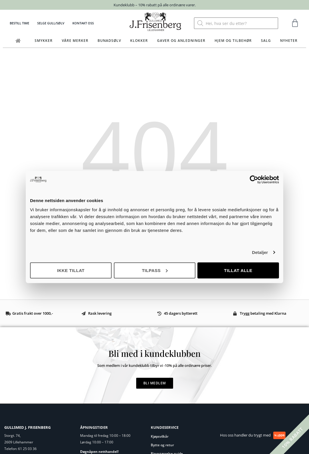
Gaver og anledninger (181, 40)
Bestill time (19, 23)
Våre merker (75, 40)
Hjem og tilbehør (233, 40)
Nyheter (289, 40)
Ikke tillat (70, 270)
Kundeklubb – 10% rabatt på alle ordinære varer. (155, 4)
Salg (266, 40)
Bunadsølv (109, 40)
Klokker (139, 40)
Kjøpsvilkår (160, 436)
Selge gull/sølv (50, 23)
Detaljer (260, 252)
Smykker (44, 40)
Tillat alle (238, 270)
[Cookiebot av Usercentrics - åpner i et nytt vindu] (254, 179)
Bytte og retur (162, 445)
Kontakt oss (83, 23)
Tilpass (155, 270)
